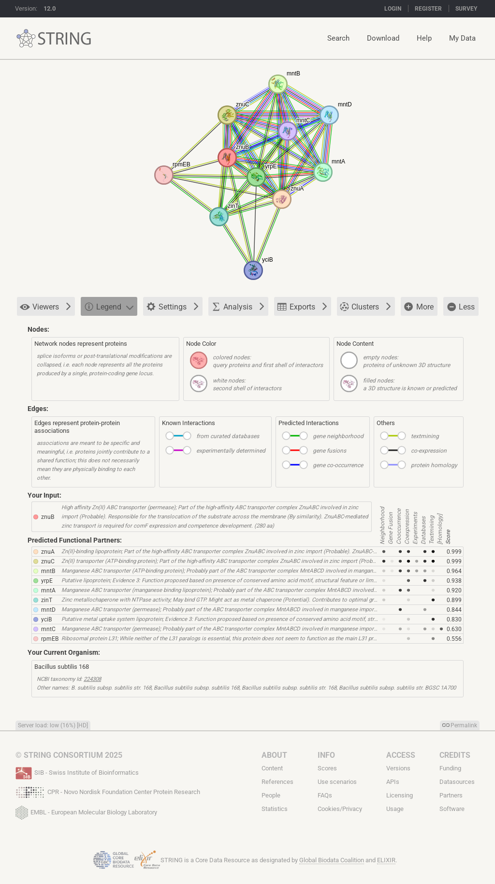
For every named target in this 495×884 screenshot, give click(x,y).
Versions (398, 768)
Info (326, 755)
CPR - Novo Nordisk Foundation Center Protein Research (107, 791)
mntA (48, 590)
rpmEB (49, 638)
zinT (46, 600)
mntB (48, 571)
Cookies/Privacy (340, 808)
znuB (47, 517)
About (274, 755)
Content (272, 768)
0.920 (454, 590)
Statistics (275, 808)
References (277, 781)
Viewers (45, 306)
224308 (92, 679)
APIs (392, 781)
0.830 (454, 619)
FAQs (325, 795)
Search (338, 38)
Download (383, 38)
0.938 (454, 580)
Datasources (457, 781)
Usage (395, 808)
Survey (466, 8)
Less (460, 306)
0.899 (454, 600)
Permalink (464, 725)
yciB (46, 619)
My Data (462, 38)
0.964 (454, 571)
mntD (48, 609)
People (271, 795)
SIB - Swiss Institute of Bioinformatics (77, 772)
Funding (450, 768)
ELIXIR (386, 860)
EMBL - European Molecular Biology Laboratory (86, 810)
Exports (302, 306)
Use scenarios (337, 781)
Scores (327, 768)
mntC (48, 629)
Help (424, 38)
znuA (48, 551)
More (419, 307)
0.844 (454, 609)
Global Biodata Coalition (331, 860)
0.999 (454, 551)
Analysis (237, 306)
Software (452, 808)
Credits (454, 755)
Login (392, 8)
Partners (451, 795)
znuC (48, 561)
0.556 (454, 638)
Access (400, 755)
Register (428, 8)
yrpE (47, 580)
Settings (172, 307)
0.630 (454, 629)
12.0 (50, 8)
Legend (108, 306)
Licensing (399, 795)
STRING (26, 38)
